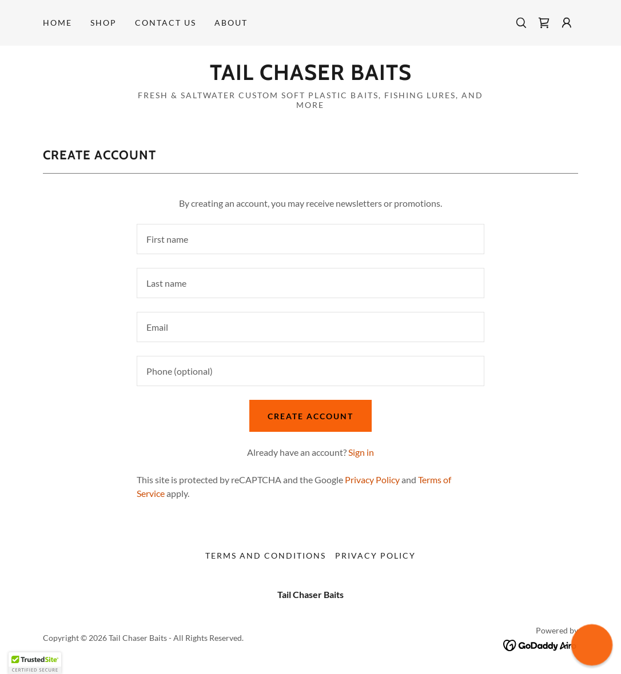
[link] (543, 22)
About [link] (231, 22)
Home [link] (57, 22)
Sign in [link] (361, 452)
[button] (566, 22)
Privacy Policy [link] (372, 479)
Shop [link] (103, 22)
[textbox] (310, 239)
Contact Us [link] (165, 22)
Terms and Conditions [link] (265, 555)
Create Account (310, 416)
